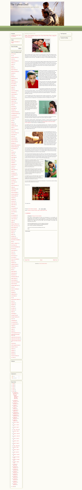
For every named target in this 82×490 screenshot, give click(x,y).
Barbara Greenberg (14, 71)
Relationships (13, 273)
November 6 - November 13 (15, 401)
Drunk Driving (13, 138)
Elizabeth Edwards (14, 146)
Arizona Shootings (14, 60)
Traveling (12, 327)
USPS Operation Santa (15, 345)
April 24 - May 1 (16, 447)
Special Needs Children (15, 299)
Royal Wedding (13, 280)
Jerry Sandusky (13, 208)
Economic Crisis (14, 141)
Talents (12, 311)
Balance (12, 67)
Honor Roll (13, 190)
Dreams (12, 136)
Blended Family (14, 78)
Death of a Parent (14, 129)
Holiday (12, 187)
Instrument (13, 201)
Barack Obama (13, 69)
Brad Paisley (13, 85)
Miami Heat (13, 229)
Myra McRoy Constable (15, 239)
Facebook (13, 152)
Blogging (12, 80)
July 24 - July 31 (16, 422)
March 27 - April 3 (16, 454)
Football (12, 162)
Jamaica (12, 206)
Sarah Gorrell (13, 283)
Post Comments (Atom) (43, 263)
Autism (12, 64)
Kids (46, 210)
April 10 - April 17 (16, 449)
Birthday (12, 76)
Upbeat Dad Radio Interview (16, 340)
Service (12, 290)
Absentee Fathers (14, 57)
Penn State (13, 257)
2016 (13, 383)
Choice (12, 104)
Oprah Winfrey (13, 250)
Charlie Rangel (13, 94)
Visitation (12, 350)
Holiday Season (42, 210)
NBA (12, 241)
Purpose (12, 267)
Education (13, 143)
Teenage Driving (14, 315)
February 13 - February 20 (15, 469)
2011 (13, 391)
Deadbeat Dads (14, 125)
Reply (28, 228)
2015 (13, 385)
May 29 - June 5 (16, 440)
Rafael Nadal (13, 271)
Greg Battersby (13, 174)
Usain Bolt (13, 343)
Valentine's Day (13, 346)
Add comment (27, 231)
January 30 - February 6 (15, 474)
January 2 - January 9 (15, 484)
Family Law (13, 155)
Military (12, 232)
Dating (12, 122)
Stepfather (13, 304)
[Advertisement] (30, 28)
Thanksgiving (13, 320)
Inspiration (13, 199)
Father (39, 210)
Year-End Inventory (14, 355)
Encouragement (14, 148)
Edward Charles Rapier (15, 145)
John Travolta (13, 211)
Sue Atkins (13, 308)
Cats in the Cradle (14, 90)
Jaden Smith (13, 204)
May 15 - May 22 (16, 443)
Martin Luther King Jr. (15, 225)
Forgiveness (13, 164)
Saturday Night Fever (14, 285)
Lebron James (13, 218)
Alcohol (12, 59)
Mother (12, 234)
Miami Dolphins (13, 227)
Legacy (12, 220)
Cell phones (13, 92)
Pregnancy (13, 262)
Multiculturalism (13, 238)
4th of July (13, 53)
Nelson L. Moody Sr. (14, 243)
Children (12, 101)
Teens (12, 318)
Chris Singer (13, 108)
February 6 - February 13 (15, 472)
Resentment (13, 274)
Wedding (12, 352)
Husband (12, 197)
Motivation (13, 236)
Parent (12, 252)
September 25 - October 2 (16, 411)
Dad (12, 120)
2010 (13, 486)
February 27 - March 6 (15, 465)
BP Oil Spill (13, 83)
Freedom (12, 166)
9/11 (12, 55)
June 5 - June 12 (16, 438)
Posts (13, 376)
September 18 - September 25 (16, 413)
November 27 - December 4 (15, 393)
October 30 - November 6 (15, 403)
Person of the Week (14, 259)
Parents (12, 253)
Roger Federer (13, 278)
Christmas (29, 210)
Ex (11, 150)
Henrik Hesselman (14, 185)
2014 (13, 386)
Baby (12, 66)
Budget (12, 87)
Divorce (12, 131)
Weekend (12, 353)
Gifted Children (13, 169)
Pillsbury (12, 260)
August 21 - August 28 (15, 420)
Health (12, 183)
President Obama (14, 266)
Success (12, 306)
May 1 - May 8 (15, 445)
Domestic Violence (14, 132)
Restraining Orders (14, 276)
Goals (12, 171)
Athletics (12, 62)
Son (12, 297)
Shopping (12, 292)
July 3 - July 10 (16, 429)
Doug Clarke (13, 134)
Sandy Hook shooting (15, 281)
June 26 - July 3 (16, 431)
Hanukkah (13, 180)
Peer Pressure (13, 255)
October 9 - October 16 (15, 406)
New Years (13, 248)
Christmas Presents (34, 210)
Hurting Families (14, 195)
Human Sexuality (14, 192)
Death (12, 127)
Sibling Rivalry (13, 294)
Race (12, 269)
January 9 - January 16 (15, 482)
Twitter (12, 329)
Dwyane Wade (13, 139)
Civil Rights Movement (15, 113)
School (12, 287)
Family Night (13, 157)
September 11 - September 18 (16, 415)
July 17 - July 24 (16, 424)
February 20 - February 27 (15, 467)
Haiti (12, 176)
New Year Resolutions (15, 246)
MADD (12, 222)
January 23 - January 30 (15, 477)
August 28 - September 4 (15, 418)
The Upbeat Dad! (19, 4)
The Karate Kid (13, 322)
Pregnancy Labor (14, 264)
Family (12, 153)
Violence (12, 348)
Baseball (12, 73)
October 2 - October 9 (15, 408)
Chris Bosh (13, 106)
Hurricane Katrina (14, 194)
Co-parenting (13, 115)
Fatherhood (13, 160)
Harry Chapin (13, 181)
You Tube (12, 357)
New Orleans (13, 245)
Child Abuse (13, 97)
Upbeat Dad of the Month (15, 337)
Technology (13, 313)
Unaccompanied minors (15, 332)
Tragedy (12, 325)
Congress (13, 118)
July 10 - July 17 (16, 427)
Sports (12, 301)
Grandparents (13, 173)
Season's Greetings (14, 288)
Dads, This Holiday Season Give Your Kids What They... (15, 396)
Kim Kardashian (14, 215)
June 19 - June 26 (16, 433)
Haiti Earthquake (14, 178)
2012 (13, 389)
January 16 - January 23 (15, 479)
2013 (13, 388)
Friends (12, 167)
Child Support (13, 99)
